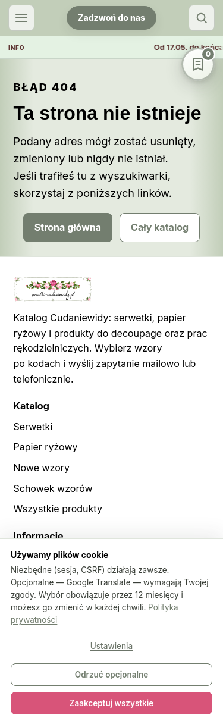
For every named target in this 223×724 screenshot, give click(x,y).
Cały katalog (160, 227)
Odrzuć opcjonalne (111, 674)
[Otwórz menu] (21, 18)
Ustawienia (111, 646)
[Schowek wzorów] (198, 64)
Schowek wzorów (53, 488)
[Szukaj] (202, 18)
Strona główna (67, 227)
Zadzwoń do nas (111, 17)
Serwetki (33, 426)
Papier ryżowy (46, 447)
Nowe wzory (42, 468)
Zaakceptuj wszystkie (112, 703)
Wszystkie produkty (58, 509)
